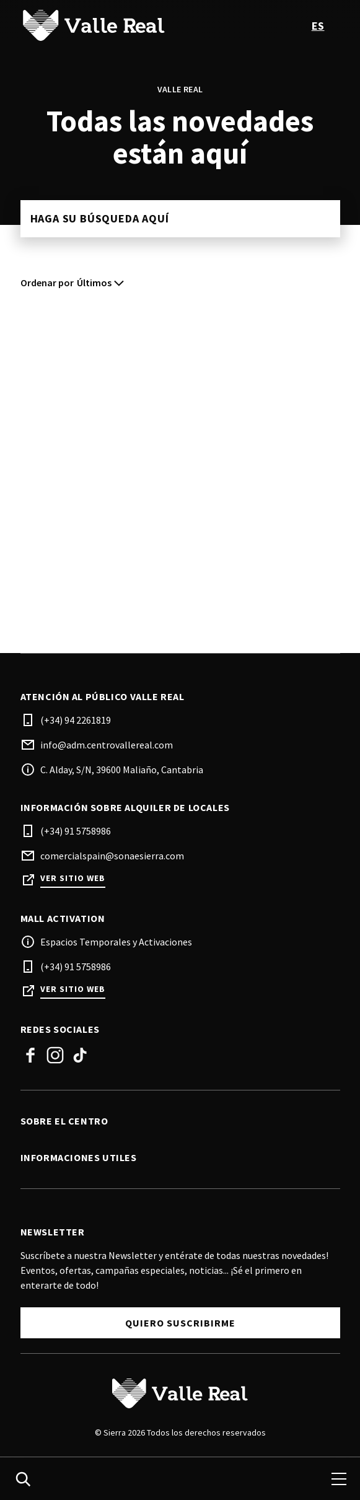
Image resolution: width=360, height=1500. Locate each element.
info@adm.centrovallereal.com (106, 745)
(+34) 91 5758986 (75, 831)
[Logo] (180, 1393)
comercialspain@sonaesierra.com (112, 855)
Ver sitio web (72, 878)
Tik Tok (80, 1055)
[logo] (101, 25)
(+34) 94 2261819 (75, 720)
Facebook (30, 1055)
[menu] (338, 1479)
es (318, 26)
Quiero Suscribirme (180, 1323)
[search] (23, 1479)
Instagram (55, 1055)
